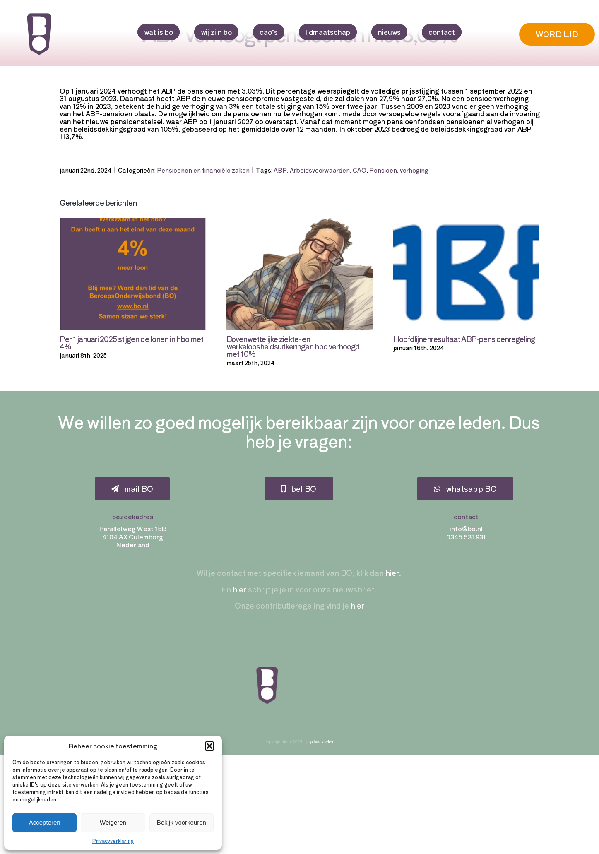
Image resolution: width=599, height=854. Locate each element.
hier (239, 589)
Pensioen (383, 170)
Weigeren (113, 822)
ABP (280, 170)
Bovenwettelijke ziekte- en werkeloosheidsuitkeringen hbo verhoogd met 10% (293, 346)
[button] (209, 746)
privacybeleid (322, 742)
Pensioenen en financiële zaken (203, 170)
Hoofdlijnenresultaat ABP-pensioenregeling (464, 338)
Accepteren (44, 822)
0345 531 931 (466, 536)
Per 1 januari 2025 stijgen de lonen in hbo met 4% (131, 342)
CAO (359, 170)
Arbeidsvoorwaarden (320, 170)
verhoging (414, 170)
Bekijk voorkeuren (181, 822)
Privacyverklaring (113, 840)
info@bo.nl (466, 528)
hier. (392, 572)
